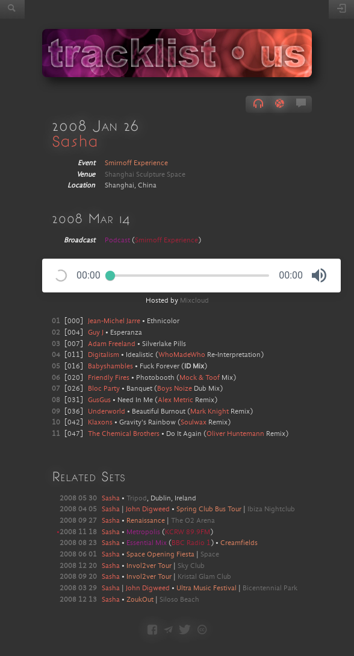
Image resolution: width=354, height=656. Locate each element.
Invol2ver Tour (149, 566)
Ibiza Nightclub (271, 509)
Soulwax (193, 422)
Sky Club (191, 566)
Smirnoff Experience (136, 163)
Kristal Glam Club (204, 577)
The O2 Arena (193, 521)
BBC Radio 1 (191, 543)
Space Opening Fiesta (160, 554)
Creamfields (239, 543)
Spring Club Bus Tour (208, 509)
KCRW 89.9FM (187, 532)
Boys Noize (174, 389)
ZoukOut (140, 600)
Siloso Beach (179, 600)
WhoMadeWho (181, 355)
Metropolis (144, 532)
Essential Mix (147, 543)
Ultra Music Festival (206, 588)
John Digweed (148, 509)
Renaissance (145, 521)
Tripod (136, 498)
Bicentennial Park (270, 588)
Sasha (75, 140)
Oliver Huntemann (235, 434)
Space (209, 554)
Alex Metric (175, 400)
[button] (319, 275)
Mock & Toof (199, 378)
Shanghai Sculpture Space (145, 174)
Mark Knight (209, 411)
